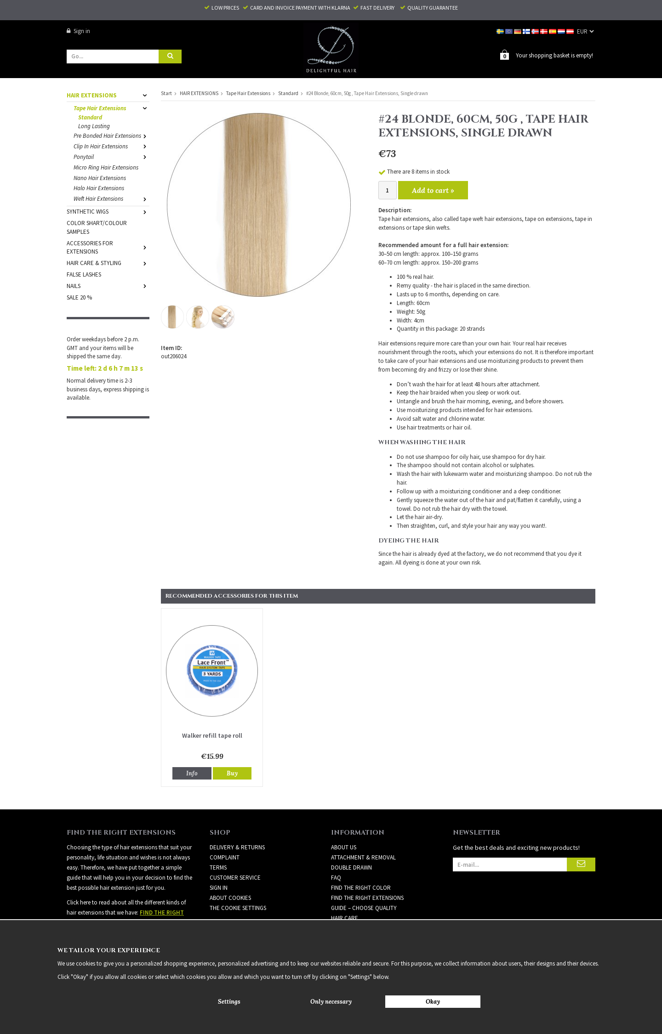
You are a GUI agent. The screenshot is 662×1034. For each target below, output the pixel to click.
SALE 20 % (79, 297)
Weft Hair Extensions (111, 198)
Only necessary (331, 1002)
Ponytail (111, 156)
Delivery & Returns (237, 847)
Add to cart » (433, 189)
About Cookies (230, 897)
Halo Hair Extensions (99, 188)
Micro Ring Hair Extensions (106, 167)
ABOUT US (343, 847)
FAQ (336, 877)
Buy (232, 773)
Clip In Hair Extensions (111, 146)
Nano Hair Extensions (100, 177)
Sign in (78, 31)
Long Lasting (94, 126)
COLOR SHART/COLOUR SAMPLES (97, 227)
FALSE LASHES (84, 274)
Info (192, 773)
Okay (433, 1002)
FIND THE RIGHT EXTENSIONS (367, 897)
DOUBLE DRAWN (351, 867)
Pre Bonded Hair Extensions (111, 135)
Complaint (225, 857)
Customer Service (235, 877)
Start (166, 93)
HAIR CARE (344, 917)
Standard (90, 117)
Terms (218, 867)
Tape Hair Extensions (111, 108)
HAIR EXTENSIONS (108, 95)
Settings (229, 1002)
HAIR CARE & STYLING (108, 262)
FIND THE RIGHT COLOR (361, 887)
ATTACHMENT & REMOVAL (363, 857)
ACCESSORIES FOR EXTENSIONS (108, 247)
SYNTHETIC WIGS (108, 211)
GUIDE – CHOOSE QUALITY (364, 907)
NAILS (108, 285)
